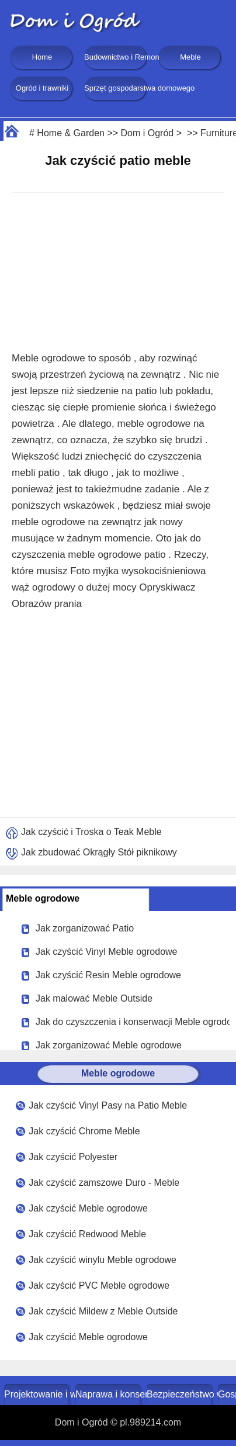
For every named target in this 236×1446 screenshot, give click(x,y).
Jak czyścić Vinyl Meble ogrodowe (106, 952)
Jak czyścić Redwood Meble (87, 1234)
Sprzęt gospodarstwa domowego (116, 88)
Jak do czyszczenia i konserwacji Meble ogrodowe (133, 1022)
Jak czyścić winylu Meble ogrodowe (102, 1260)
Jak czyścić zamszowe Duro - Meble (104, 1183)
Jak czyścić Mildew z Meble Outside (103, 1311)
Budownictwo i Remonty (116, 57)
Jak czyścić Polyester (73, 1157)
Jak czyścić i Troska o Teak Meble (91, 832)
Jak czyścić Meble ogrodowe (88, 1208)
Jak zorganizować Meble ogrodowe (109, 1045)
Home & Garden (71, 133)
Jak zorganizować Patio (85, 928)
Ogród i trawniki (42, 88)
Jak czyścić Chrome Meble (84, 1131)
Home (42, 57)
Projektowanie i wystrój (37, 1394)
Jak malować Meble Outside (94, 998)
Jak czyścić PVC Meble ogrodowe (99, 1285)
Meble (190, 57)
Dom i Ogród (147, 133)
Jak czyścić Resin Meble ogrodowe (108, 975)
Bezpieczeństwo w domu (180, 1394)
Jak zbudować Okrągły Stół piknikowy (99, 852)
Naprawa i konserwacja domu (109, 1394)
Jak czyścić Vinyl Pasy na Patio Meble (108, 1105)
